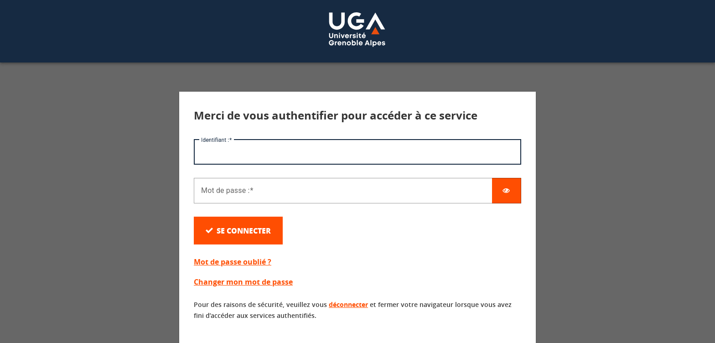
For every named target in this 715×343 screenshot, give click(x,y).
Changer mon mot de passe (243, 282)
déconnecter (348, 304)
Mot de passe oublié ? (232, 262)
